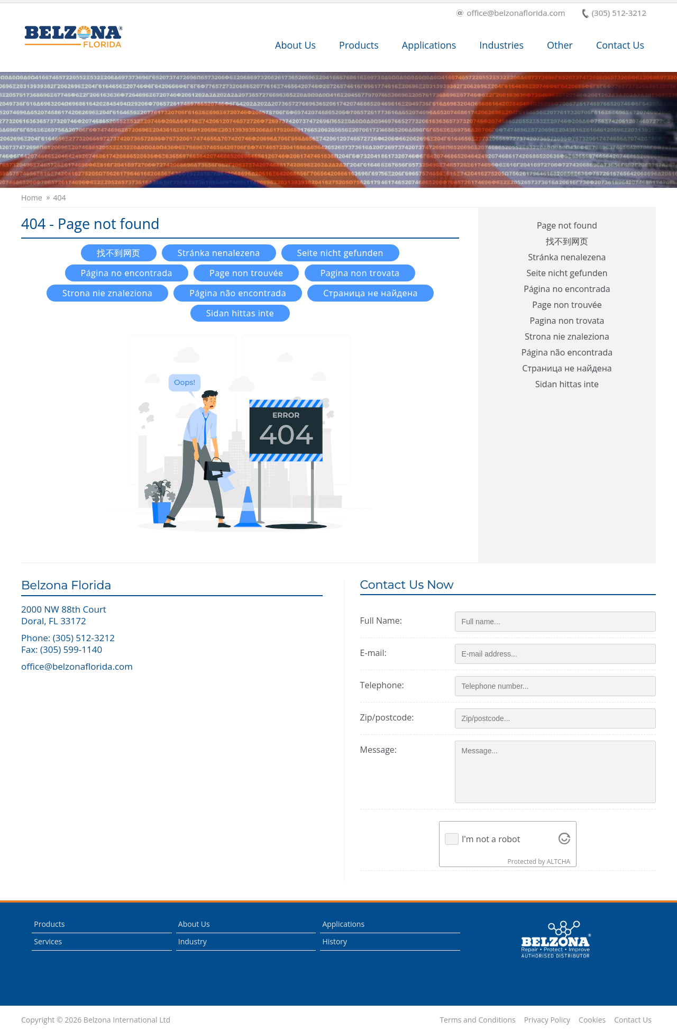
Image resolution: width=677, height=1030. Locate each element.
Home (31, 198)
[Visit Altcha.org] (564, 839)
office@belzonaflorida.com (510, 13)
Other (560, 45)
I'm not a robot (491, 839)
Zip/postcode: (387, 717)
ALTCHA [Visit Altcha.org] (558, 861)
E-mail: (373, 653)
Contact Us (620, 45)
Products (359, 45)
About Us (295, 45)
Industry (192, 941)
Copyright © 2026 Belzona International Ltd (95, 1020)
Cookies (592, 1020)
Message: (378, 749)
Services (48, 941)
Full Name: (381, 620)
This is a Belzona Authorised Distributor (556, 939)
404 (59, 198)
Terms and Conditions (477, 1020)
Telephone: (382, 685)
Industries (501, 45)
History (334, 941)
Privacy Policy (547, 1020)
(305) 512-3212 (614, 13)
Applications (429, 45)
